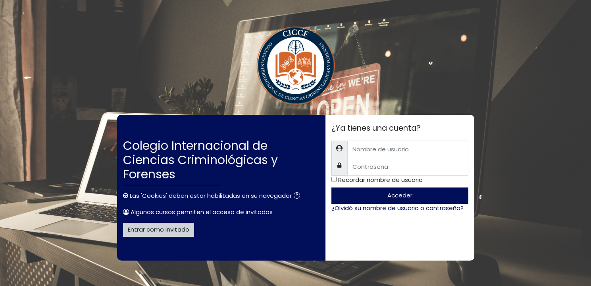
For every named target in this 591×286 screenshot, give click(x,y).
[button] (298, 196)
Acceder (399, 195)
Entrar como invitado (158, 229)
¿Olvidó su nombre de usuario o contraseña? (397, 208)
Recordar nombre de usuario (380, 180)
